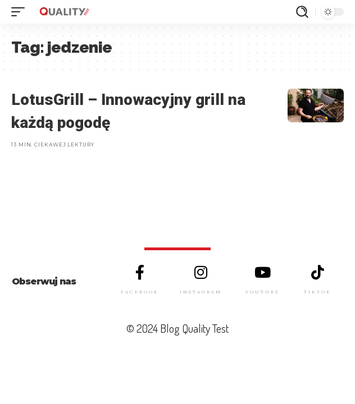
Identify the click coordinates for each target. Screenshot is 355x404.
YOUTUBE (262, 292)
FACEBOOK (140, 292)
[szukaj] (302, 11)
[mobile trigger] (20, 12)
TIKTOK (317, 292)
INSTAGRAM (201, 292)
